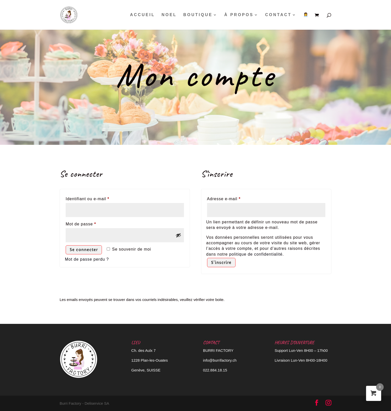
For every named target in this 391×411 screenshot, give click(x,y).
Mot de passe (92, 223)
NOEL (169, 15)
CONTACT (278, 15)
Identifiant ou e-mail (98, 198)
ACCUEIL (142, 15)
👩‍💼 (306, 15)
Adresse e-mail (235, 198)
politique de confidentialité (256, 254)
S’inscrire (221, 262)
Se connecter (84, 249)
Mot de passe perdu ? (87, 259)
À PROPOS (238, 15)
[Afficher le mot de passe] (178, 235)
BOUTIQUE (198, 15)
